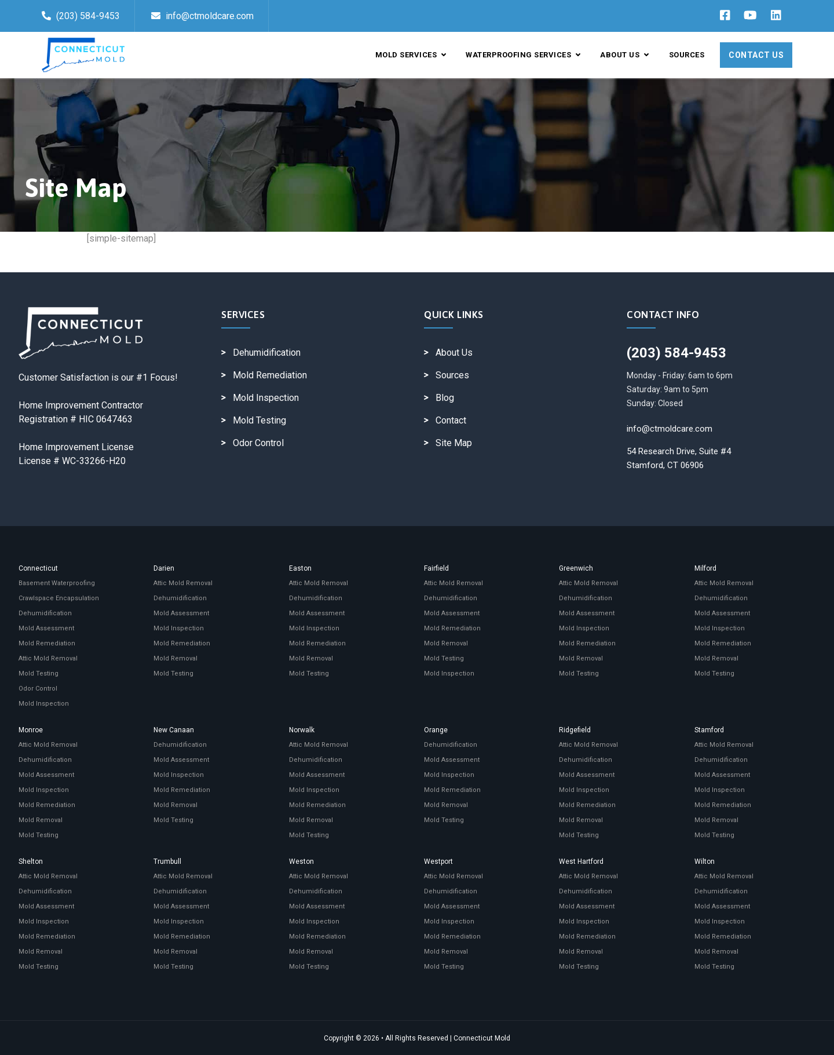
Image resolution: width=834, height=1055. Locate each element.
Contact (451, 420)
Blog (445, 397)
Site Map (454, 442)
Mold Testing (259, 420)
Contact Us (756, 55)
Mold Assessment (46, 628)
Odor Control (258, 442)
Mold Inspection (266, 397)
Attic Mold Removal (48, 658)
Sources (687, 54)
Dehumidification (267, 352)
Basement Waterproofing (57, 583)
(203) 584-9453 (81, 15)
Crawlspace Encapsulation (59, 598)
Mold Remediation (270, 375)
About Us (624, 54)
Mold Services (411, 54)
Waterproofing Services (523, 54)
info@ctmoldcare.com (202, 15)
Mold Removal (175, 658)
